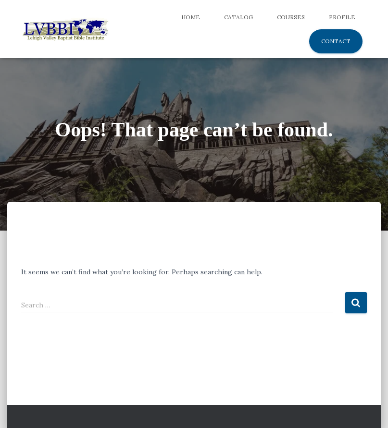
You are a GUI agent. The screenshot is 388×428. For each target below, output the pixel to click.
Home (190, 17)
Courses (291, 17)
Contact (335, 41)
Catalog (238, 17)
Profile (342, 17)
